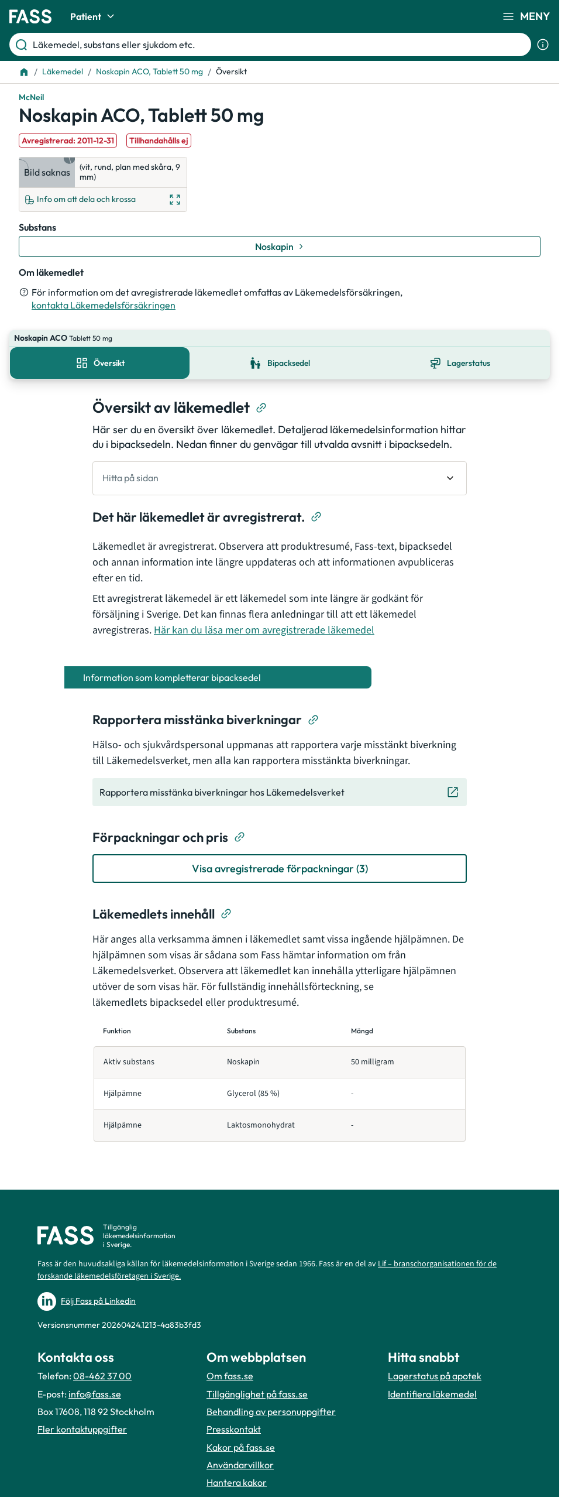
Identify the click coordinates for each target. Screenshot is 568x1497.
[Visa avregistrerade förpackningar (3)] (279, 852)
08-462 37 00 (102, 1370)
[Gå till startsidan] (30, 16)
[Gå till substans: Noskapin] (280, 246)
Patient (94, 16)
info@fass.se (94, 1387)
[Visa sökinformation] (543, 44)
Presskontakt (233, 1423)
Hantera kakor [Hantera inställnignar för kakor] (236, 1476)
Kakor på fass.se (240, 1441)
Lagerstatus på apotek (434, 1370)
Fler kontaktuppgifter (82, 1423)
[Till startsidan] (24, 72)
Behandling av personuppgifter (271, 1406)
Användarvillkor (240, 1459)
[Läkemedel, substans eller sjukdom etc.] (279, 44)
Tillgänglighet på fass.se (257, 1387)
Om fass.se (229, 1370)
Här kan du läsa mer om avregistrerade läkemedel (264, 614)
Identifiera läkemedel (432, 1387)
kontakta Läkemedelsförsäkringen (103, 305)
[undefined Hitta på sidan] (279, 462)
